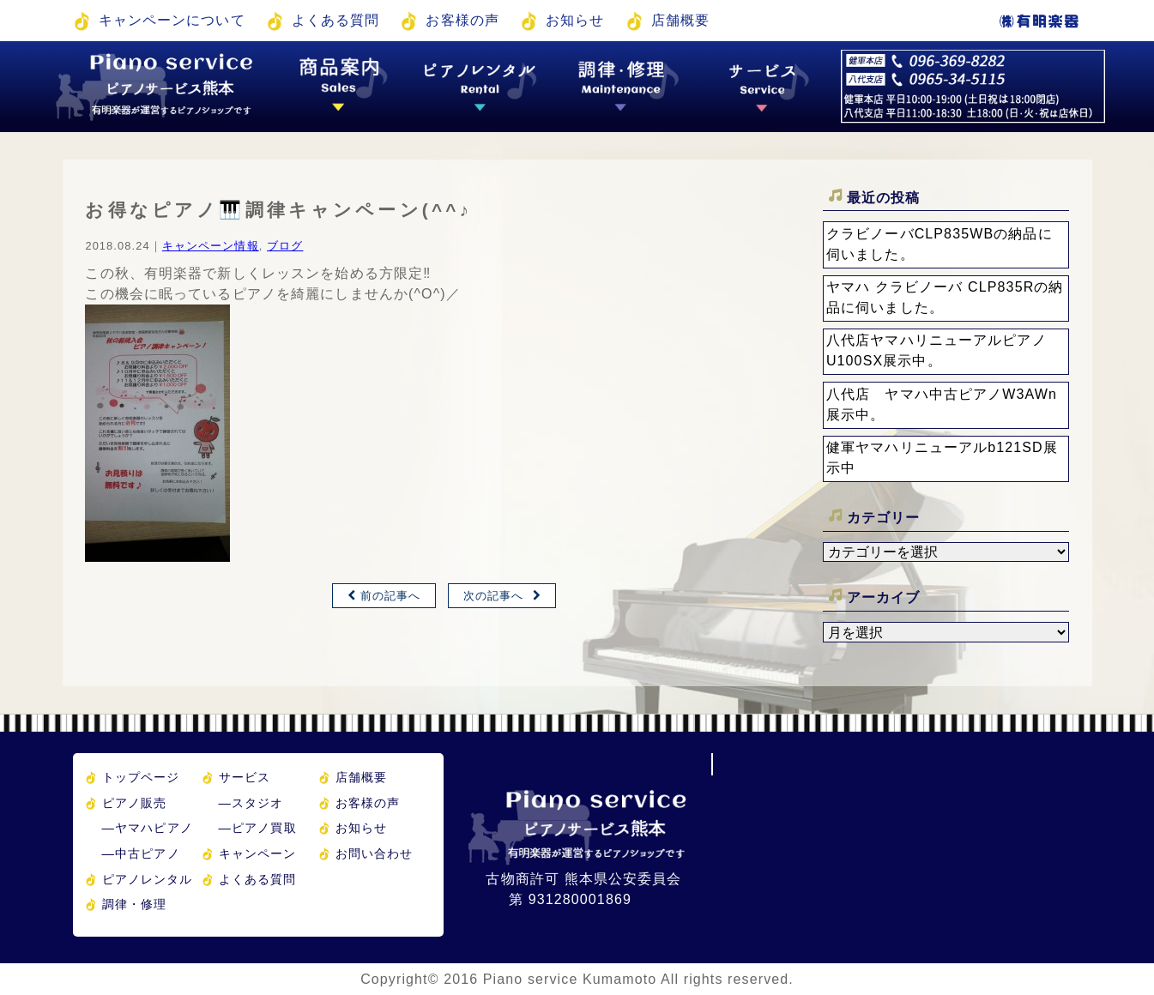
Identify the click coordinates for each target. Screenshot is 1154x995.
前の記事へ (390, 595)
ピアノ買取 (258, 828)
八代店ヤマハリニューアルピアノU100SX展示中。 (936, 350)
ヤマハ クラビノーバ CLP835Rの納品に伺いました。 (945, 297)
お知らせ (575, 20)
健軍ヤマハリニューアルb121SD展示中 (942, 457)
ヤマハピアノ (147, 828)
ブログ (285, 245)
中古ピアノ (141, 853)
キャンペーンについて (172, 20)
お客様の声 (462, 20)
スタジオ (251, 803)
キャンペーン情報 (210, 245)
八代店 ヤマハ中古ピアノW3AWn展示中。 (941, 404)
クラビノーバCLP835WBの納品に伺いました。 (939, 244)
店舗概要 (680, 20)
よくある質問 (336, 20)
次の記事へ (493, 595)
